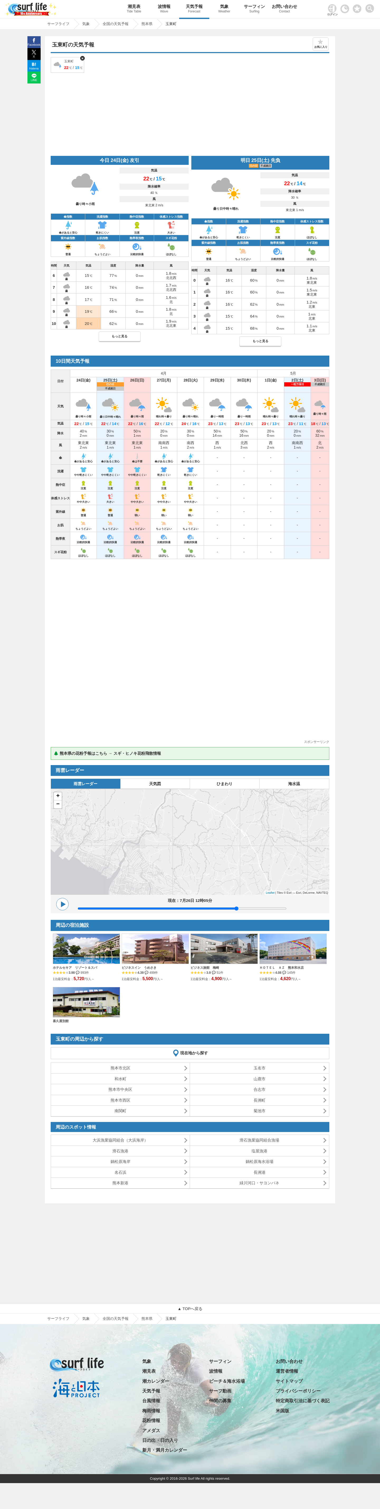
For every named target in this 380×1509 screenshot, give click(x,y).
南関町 (120, 1111)
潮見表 (134, 9)
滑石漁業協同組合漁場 (259, 1140)
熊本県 (147, 1318)
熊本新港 (120, 1183)
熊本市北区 (120, 1068)
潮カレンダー (155, 1381)
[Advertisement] (190, 114)
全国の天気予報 (116, 1318)
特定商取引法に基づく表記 (303, 1400)
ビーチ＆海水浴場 (227, 1381)
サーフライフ (58, 1318)
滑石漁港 (120, 1151)
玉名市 (259, 1068)
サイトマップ (289, 1381)
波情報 (164, 9)
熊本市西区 (120, 1100)
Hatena (34, 68)
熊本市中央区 (120, 1089)
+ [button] (58, 796)
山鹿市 (259, 1079)
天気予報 (194, 9)
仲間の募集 (220, 1400)
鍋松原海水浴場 (259, 1161)
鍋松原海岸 (120, 1161)
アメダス (151, 1430)
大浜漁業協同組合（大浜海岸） (120, 1140)
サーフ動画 (220, 1391)
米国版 (282, 1410)
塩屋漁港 (259, 1151)
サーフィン (254, 9)
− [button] (58, 804)
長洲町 (259, 1100)
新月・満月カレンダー (164, 1450)
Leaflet (270, 892)
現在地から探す (194, 1053)
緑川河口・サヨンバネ (259, 1183)
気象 (224, 9)
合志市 (259, 1089)
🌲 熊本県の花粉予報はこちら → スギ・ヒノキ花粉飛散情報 (107, 753)
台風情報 (151, 1400)
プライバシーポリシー (298, 1391)
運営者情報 (287, 1371)
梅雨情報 (151, 1410)
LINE (34, 80)
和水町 (120, 1079)
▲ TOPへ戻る (190, 1308)
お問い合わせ (284, 9)
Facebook (33, 44)
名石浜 (120, 1172)
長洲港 (259, 1172)
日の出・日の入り (160, 1440)
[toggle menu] (371, 7)
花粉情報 (151, 1420)
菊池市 (259, 1111)
